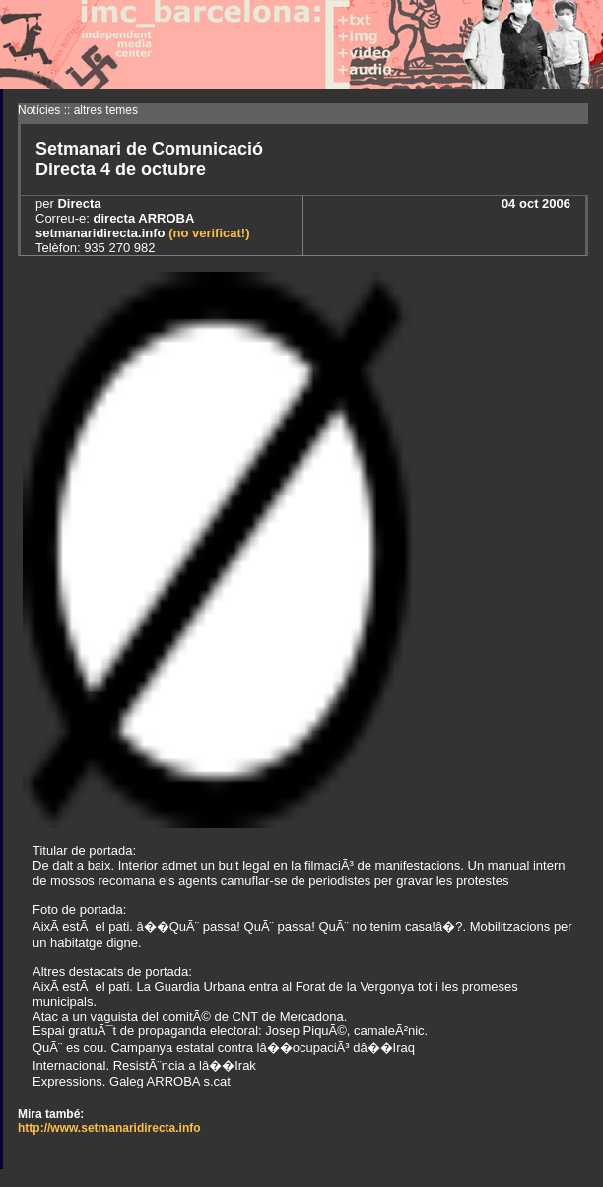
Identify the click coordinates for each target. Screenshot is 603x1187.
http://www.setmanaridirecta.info (109, 1128)
